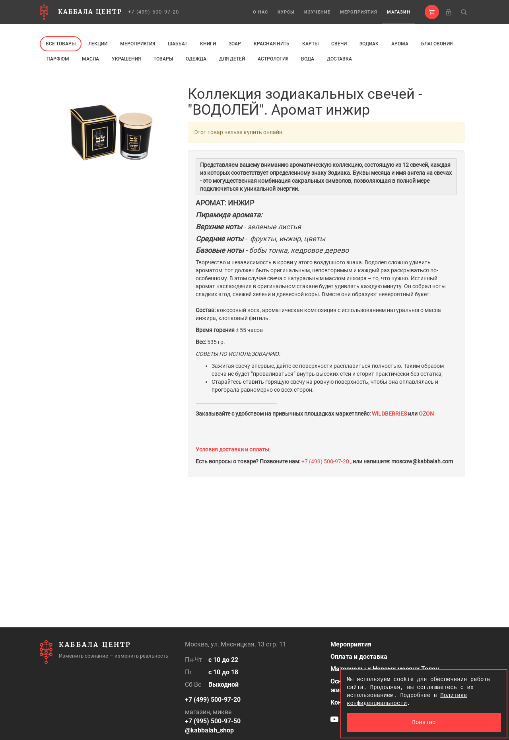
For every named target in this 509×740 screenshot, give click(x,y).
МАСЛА (90, 59)
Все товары (61, 44)
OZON (426, 413)
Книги (208, 44)
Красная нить (271, 44)
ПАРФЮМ (58, 59)
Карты (310, 44)
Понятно (424, 722)
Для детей (232, 59)
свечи (339, 44)
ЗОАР (235, 44)
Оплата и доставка (358, 656)
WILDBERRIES (390, 413)
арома (399, 44)
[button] (432, 12)
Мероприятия (358, 12)
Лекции (97, 44)
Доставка (339, 59)
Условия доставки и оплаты (232, 449)
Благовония (437, 44)
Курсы (286, 12)
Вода (307, 59)
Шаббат (177, 44)
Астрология (273, 59)
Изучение (317, 12)
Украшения (126, 59)
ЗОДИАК (369, 44)
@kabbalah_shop (209, 730)
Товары (163, 59)
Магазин (398, 12)
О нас (260, 12)
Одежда (196, 59)
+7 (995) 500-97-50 (213, 721)
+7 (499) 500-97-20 (153, 12)
